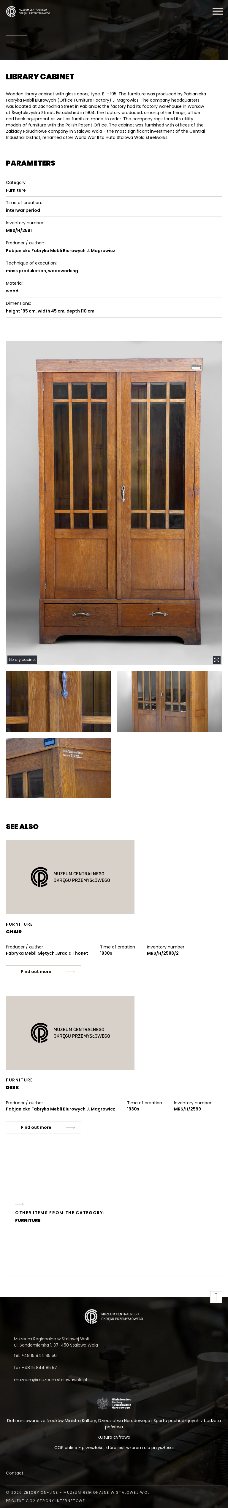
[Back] (16, 42)
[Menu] (217, 11)
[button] (114, 503)
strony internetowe (61, 1500)
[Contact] (114, 1473)
